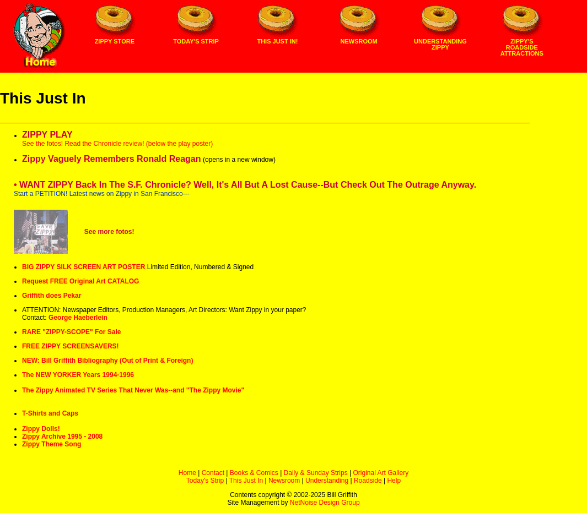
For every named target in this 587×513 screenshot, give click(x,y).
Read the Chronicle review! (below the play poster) (138, 144)
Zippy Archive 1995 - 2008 (62, 436)
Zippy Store (114, 41)
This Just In (246, 480)
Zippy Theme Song (51, 444)
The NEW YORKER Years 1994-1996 (78, 375)
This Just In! (277, 41)
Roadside (368, 480)
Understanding (326, 480)
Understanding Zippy (440, 44)
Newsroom (359, 41)
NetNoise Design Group (325, 502)
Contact (213, 473)
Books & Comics (254, 473)
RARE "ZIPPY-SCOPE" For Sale (71, 332)
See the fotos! (42, 144)
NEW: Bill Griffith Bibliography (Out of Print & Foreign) (107, 360)
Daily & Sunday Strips (316, 473)
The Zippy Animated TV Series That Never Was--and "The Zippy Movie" (133, 390)
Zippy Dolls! (41, 429)
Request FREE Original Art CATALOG (80, 281)
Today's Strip (196, 41)
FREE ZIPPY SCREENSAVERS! (70, 346)
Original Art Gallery (380, 473)
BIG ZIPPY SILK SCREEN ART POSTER (83, 267)
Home (187, 473)
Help (394, 480)
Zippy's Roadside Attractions (521, 47)
